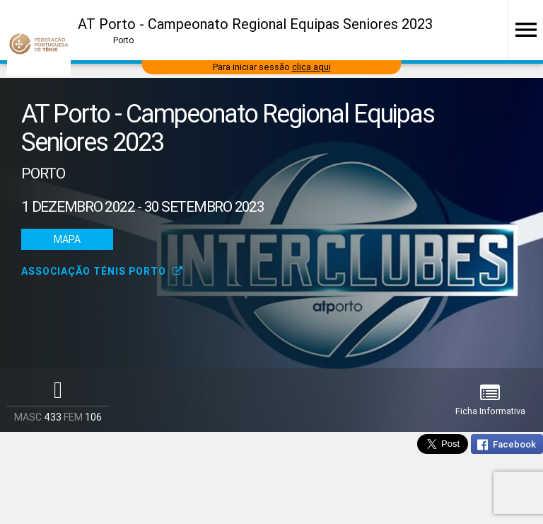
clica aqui (311, 67)
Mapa (67, 239)
